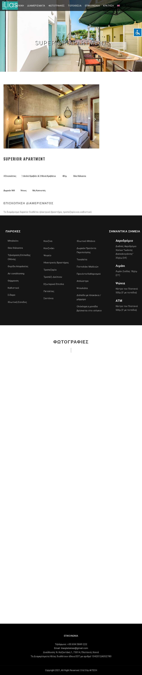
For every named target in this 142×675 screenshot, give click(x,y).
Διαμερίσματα (36, 5)
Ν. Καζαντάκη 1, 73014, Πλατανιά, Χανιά (77, 652)
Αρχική (19, 5)
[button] (8, 119)
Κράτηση (108, 5)
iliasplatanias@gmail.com (74, 648)
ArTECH (93, 670)
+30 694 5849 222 (77, 644)
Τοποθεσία (75, 5)
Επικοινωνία (92, 5)
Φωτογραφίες (57, 5)
